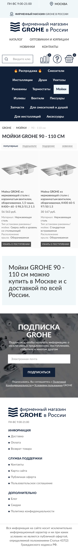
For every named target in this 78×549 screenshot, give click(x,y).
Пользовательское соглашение (31, 483)
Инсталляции (22, 80)
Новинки (27, 46)
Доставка (17, 436)
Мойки (61, 89)
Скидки (16, 505)
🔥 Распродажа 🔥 (28, 70)
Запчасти (17, 107)
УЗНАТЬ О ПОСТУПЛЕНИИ (16, 244)
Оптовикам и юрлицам (49, 39)
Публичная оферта (23, 477)
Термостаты (41, 89)
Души (42, 80)
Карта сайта (19, 470)
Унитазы (59, 80)
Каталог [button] (16, 39)
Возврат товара (21, 449)
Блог (14, 499)
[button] (57, 59)
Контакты (50, 46)
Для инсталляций (27, 116)
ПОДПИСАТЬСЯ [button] (39, 372)
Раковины (19, 89)
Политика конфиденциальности (32, 511)
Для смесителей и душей (49, 107)
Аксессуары (55, 116)
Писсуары (57, 98)
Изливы (19, 98)
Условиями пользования (48, 385)
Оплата (16, 442)
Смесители (56, 70)
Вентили (37, 98)
